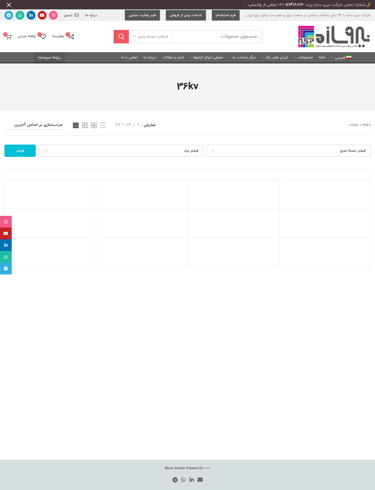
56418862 (294, 5)
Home (354, 121)
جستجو (121, 32)
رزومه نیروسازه (49, 53)
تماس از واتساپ (262, 5)
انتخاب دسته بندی (153, 32)
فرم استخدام (226, 11)
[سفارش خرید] (33, 122)
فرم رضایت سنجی (142, 11)
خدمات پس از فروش (186, 11)
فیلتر (20, 146)
